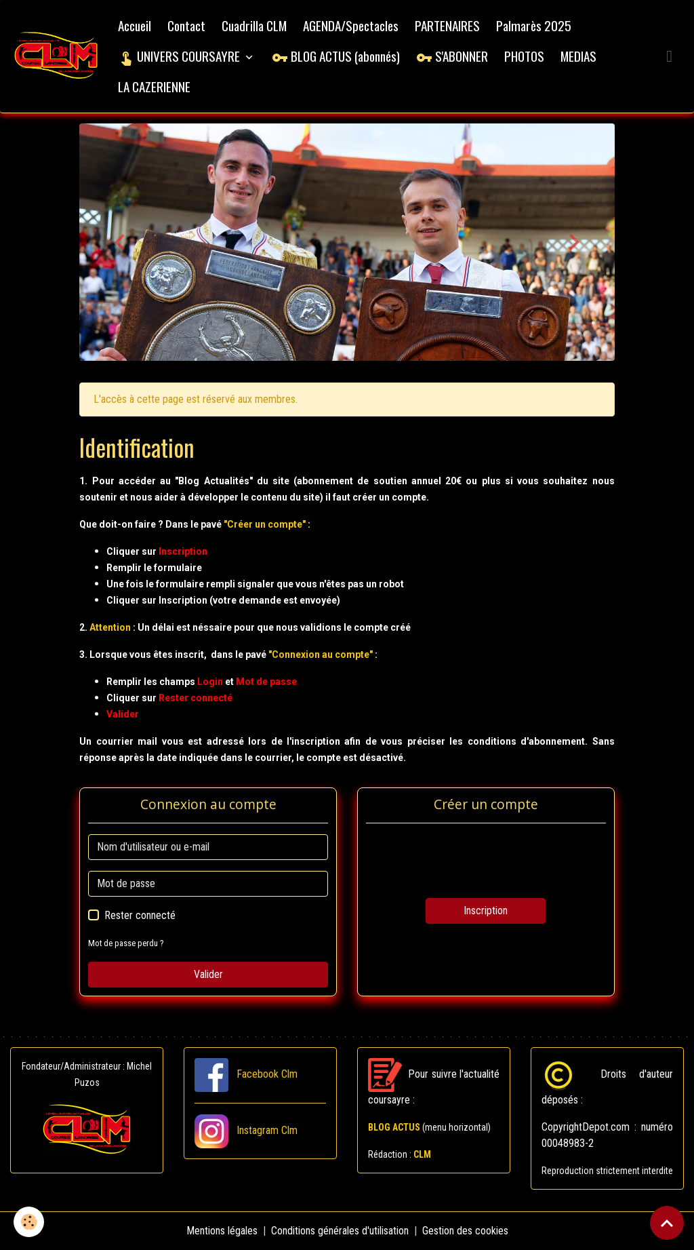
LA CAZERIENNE (154, 86)
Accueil (134, 25)
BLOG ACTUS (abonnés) (336, 56)
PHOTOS (524, 56)
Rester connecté (140, 915)
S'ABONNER (452, 56)
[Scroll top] (667, 1223)
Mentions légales (222, 1230)
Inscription (486, 910)
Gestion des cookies (465, 1230)
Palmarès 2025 (533, 25)
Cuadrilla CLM (254, 25)
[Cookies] (29, 1222)
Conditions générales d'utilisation (340, 1230)
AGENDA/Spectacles (351, 25)
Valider (208, 974)
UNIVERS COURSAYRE (180, 56)
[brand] (56, 56)
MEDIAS (578, 56)
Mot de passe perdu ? (126, 943)
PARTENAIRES (447, 25)
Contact (186, 25)
